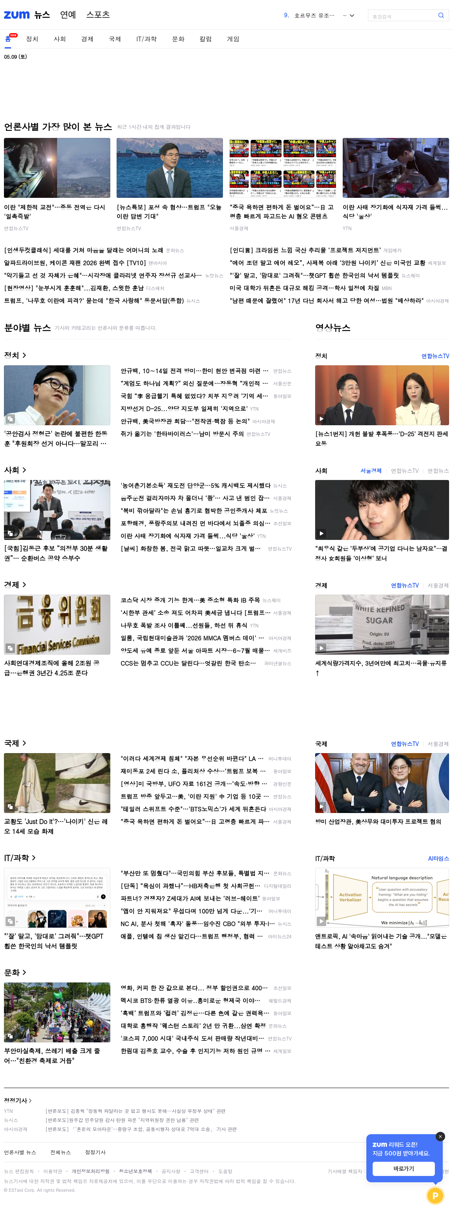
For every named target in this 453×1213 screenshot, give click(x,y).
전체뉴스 (60, 1152)
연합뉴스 (438, 470)
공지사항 (171, 1171)
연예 (68, 15)
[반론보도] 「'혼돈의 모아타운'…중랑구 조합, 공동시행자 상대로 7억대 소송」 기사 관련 (141, 1129)
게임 (233, 38)
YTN (347, 228)
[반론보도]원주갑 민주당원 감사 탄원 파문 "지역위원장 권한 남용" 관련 (122, 1119)
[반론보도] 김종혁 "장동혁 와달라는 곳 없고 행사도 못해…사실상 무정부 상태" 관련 (135, 1110)
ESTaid (16, 1190)
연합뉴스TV (16, 228)
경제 (87, 38)
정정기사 (15, 1100)
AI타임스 (438, 858)
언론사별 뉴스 (20, 1152)
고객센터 (199, 1171)
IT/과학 (146, 38)
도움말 (225, 1171)
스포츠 (98, 15)
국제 (115, 38)
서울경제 (239, 228)
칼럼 (205, 38)
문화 (178, 38)
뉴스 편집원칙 (19, 1171)
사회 (60, 38)
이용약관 (52, 1171)
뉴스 (42, 15)
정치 (32, 38)
